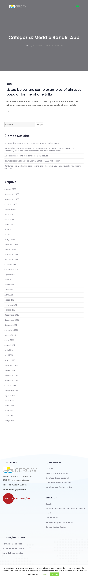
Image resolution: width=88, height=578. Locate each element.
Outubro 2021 (10, 264)
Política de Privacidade (13, 548)
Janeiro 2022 (10, 249)
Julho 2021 (9, 279)
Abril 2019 (8, 415)
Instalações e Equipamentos (59, 487)
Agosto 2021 (9, 275)
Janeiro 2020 (10, 370)
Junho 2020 (9, 345)
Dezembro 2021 (11, 254)
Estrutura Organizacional (57, 478)
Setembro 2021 (11, 270)
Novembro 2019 (11, 380)
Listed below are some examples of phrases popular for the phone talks (43, 92)
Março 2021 (9, 300)
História (49, 468)
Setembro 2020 (11, 330)
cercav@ (17, 489)
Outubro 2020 (10, 325)
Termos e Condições (12, 544)
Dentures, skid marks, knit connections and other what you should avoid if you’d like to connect (42, 167)
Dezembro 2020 (11, 315)
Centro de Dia (52, 517)
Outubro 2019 (10, 385)
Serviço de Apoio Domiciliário (59, 522)
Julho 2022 (9, 219)
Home (27, 46)
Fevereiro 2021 (10, 305)
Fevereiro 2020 (11, 365)
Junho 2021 (9, 285)
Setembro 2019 (11, 390)
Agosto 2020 (10, 335)
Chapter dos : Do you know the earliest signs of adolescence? (32, 143)
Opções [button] (44, 574)
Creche (49, 504)
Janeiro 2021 (9, 310)
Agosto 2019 (9, 395)
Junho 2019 (9, 405)
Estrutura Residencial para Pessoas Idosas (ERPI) (65, 511)
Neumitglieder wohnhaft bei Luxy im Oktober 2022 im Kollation (32, 161)
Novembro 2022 (11, 199)
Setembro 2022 (11, 209)
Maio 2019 (8, 410)
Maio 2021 (8, 290)
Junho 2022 (9, 224)
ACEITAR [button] (55, 574)
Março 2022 (9, 239)
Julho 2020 (9, 340)
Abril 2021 (8, 295)
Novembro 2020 (11, 320)
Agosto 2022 (10, 214)
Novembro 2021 (11, 259)
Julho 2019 (9, 400)
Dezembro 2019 (11, 375)
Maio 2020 (9, 350)
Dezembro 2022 (11, 194)
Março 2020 (9, 360)
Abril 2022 (8, 234)
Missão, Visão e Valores (57, 473)
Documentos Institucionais (58, 482)
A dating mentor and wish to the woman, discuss (26, 156)
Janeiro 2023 (10, 189)
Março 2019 (9, 420)
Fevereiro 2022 (11, 244)
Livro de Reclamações (13, 553)
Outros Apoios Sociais (56, 527)
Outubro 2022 (10, 204)
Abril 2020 (8, 355)
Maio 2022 (8, 229)
